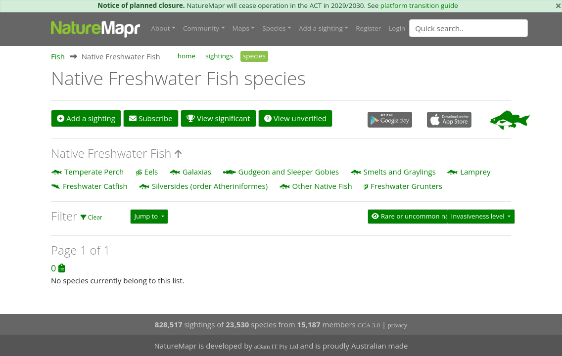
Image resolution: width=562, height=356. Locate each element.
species (254, 55)
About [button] (160, 28)
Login (396, 28)
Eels (151, 172)
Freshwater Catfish (95, 186)
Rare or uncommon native (416, 216)
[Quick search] (468, 28)
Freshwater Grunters (406, 186)
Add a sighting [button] (321, 28)
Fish (58, 56)
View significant (218, 118)
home (186, 55)
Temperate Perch (94, 172)
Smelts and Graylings (400, 172)
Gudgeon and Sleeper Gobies (288, 172)
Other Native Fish (322, 186)
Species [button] (273, 28)
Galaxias (197, 172)
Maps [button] (241, 28)
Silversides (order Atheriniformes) (210, 186)
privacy (397, 325)
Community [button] (201, 28)
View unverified (295, 118)
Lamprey (475, 172)
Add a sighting (86, 118)
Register (368, 28)
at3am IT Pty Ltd (276, 346)
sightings (219, 55)
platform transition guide (419, 5)
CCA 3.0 (369, 325)
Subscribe (150, 118)
